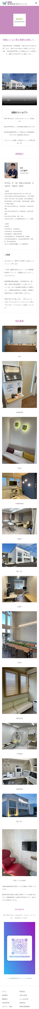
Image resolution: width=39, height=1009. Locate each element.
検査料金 (22, 1003)
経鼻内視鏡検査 (25, 1006)
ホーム (4, 991)
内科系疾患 (5, 1003)
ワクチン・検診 (7, 1006)
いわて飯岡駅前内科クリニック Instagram (19, 978)
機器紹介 (5, 999)
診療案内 (5, 995)
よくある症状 (24, 999)
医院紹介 (22, 991)
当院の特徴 (23, 995)
